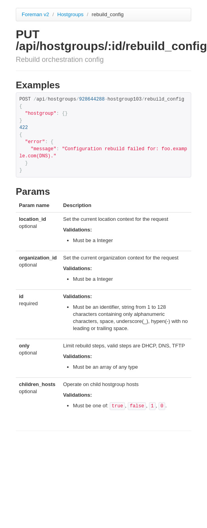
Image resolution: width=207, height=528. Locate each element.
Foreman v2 (35, 14)
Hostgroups (71, 14)
